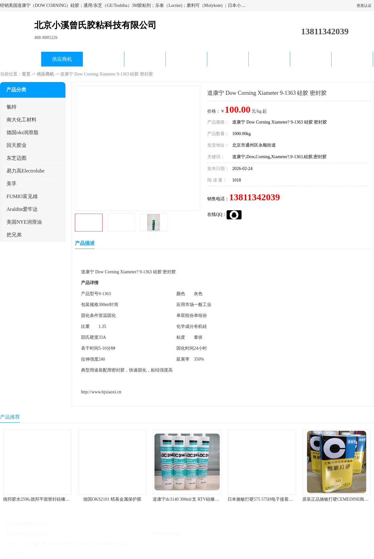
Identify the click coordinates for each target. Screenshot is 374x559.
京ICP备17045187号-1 (70, 534)
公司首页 (21, 59)
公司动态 (186, 59)
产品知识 (228, 59)
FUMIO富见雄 (22, 196)
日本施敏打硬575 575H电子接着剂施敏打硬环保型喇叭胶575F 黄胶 (291, 499)
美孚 (12, 183)
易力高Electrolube (26, 170)
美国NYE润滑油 (24, 222)
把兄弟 (14, 234)
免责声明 (61, 554)
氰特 (12, 106)
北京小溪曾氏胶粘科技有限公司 (122, 534)
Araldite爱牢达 (22, 209)
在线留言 (311, 59)
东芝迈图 (16, 158)
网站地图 (102, 554)
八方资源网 (40, 554)
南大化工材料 (21, 119)
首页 (26, 74)
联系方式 (352, 59)
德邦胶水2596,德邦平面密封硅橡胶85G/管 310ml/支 (52, 499)
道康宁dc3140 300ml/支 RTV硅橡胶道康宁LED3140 (201, 499)
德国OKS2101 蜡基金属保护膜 (112, 499)
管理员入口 (82, 554)
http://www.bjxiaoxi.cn (101, 392)
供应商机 (62, 59)
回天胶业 (16, 145)
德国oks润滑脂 (22, 132)
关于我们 (145, 59)
